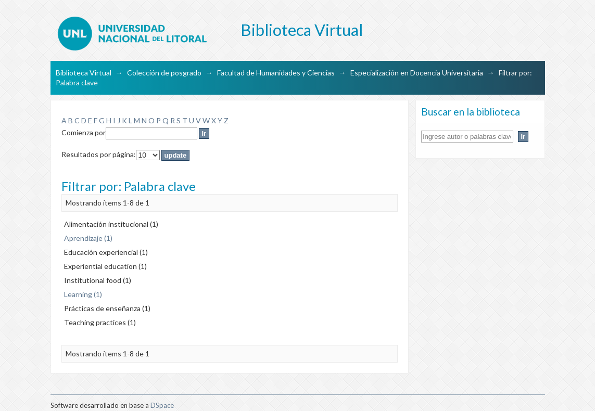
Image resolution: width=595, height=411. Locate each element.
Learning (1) (83, 294)
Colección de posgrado (164, 72)
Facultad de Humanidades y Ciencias (276, 72)
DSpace (162, 405)
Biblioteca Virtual (83, 72)
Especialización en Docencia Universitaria (416, 72)
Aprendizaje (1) (88, 238)
